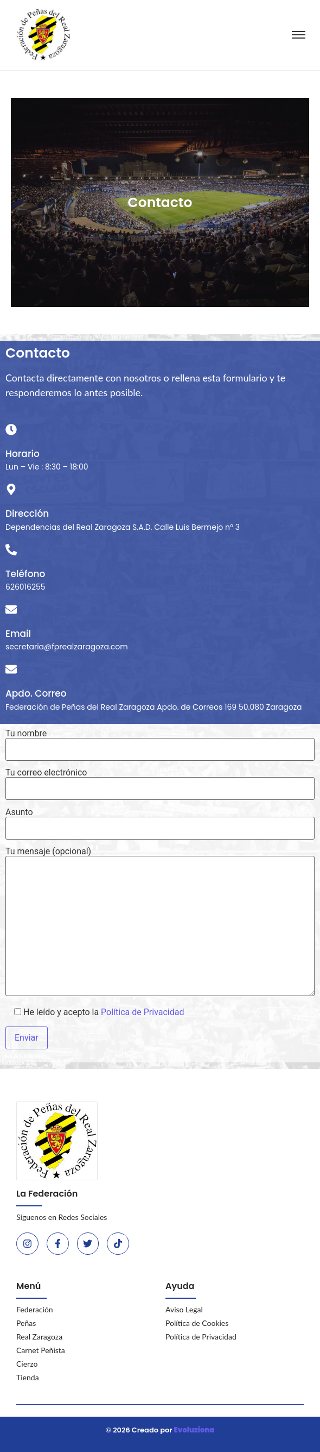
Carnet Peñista (40, 1350)
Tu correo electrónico (160, 780)
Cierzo (26, 1363)
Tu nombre (160, 741)
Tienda (27, 1377)
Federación (34, 1309)
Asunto (160, 820)
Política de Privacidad (142, 1012)
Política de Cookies (196, 1323)
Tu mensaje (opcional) (160, 922)
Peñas (26, 1323)
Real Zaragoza (39, 1336)
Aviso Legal (184, 1309)
